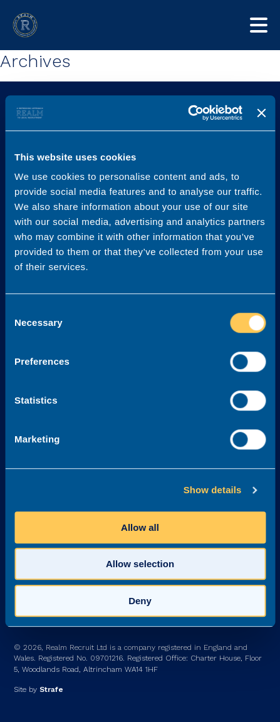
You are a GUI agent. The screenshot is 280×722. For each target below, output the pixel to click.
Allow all (140, 527)
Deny (140, 600)
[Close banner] (261, 112)
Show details (213, 489)
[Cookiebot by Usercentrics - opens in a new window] (187, 113)
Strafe (51, 689)
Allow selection (140, 563)
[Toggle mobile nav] (258, 25)
